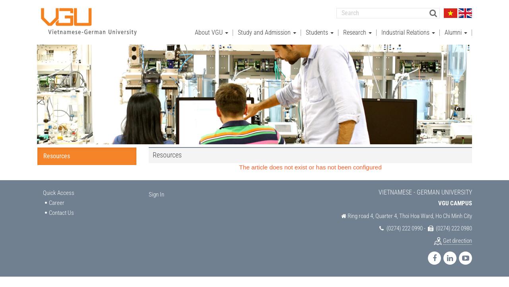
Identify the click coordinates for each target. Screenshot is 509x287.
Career (56, 202)
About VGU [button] (211, 32)
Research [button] (357, 32)
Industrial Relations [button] (408, 32)
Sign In (156, 194)
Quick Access (58, 192)
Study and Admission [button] (267, 32)
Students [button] (320, 32)
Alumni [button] (456, 32)
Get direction (457, 240)
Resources (56, 155)
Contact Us (61, 212)
